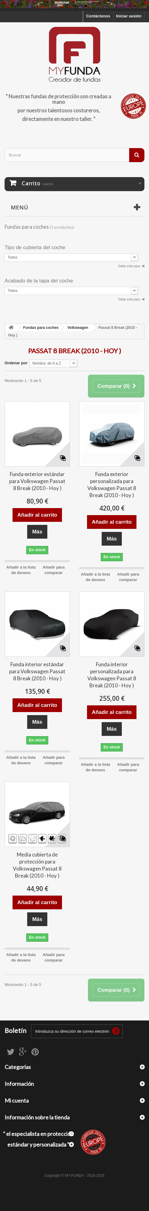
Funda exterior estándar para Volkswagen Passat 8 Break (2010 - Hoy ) (37, 481)
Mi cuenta (17, 1100)
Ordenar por (16, 363)
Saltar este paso (129, 266)
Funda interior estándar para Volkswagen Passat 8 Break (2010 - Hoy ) (37, 671)
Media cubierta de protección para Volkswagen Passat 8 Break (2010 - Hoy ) (37, 865)
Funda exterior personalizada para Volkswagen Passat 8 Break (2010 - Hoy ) (111, 484)
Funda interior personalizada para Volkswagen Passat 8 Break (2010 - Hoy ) (111, 675)
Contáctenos (98, 16)
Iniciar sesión (128, 16)
